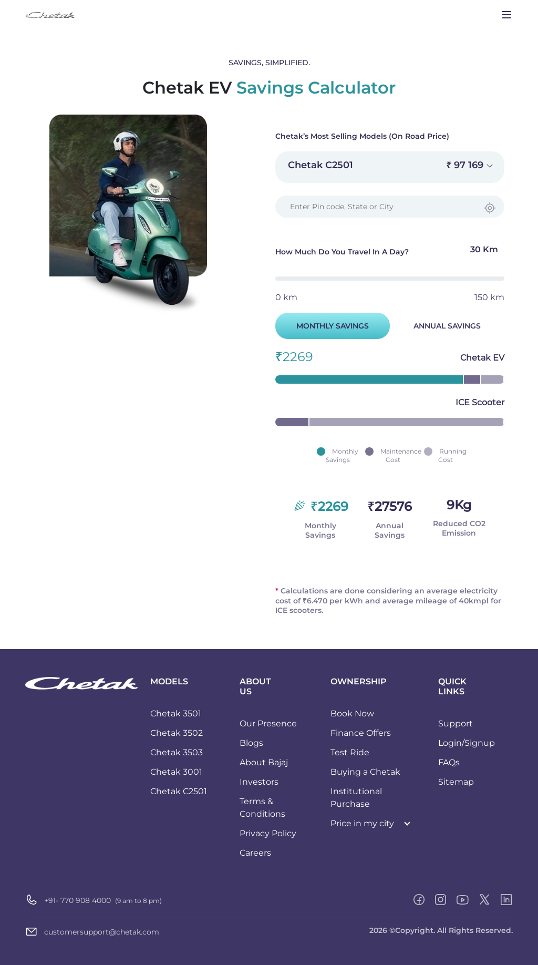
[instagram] (440, 900)
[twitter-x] (484, 900)
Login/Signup (466, 743)
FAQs (449, 762)
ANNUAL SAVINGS (447, 326)
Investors (259, 782)
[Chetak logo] (81, 682)
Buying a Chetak (365, 772)
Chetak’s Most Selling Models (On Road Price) (362, 136)
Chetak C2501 (178, 791)
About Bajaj (264, 762)
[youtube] (462, 900)
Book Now (352, 713)
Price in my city (362, 823)
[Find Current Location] (489, 208)
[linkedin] (506, 900)
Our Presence (268, 723)
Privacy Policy (268, 833)
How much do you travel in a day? (389, 253)
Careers (255, 853)
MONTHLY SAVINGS (332, 326)
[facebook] (419, 900)
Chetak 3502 (176, 733)
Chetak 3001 (176, 772)
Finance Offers (360, 733)
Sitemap (456, 782)
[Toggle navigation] (506, 14)
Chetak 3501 (175, 713)
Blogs (251, 743)
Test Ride (349, 752)
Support (455, 723)
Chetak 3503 (176, 752)
